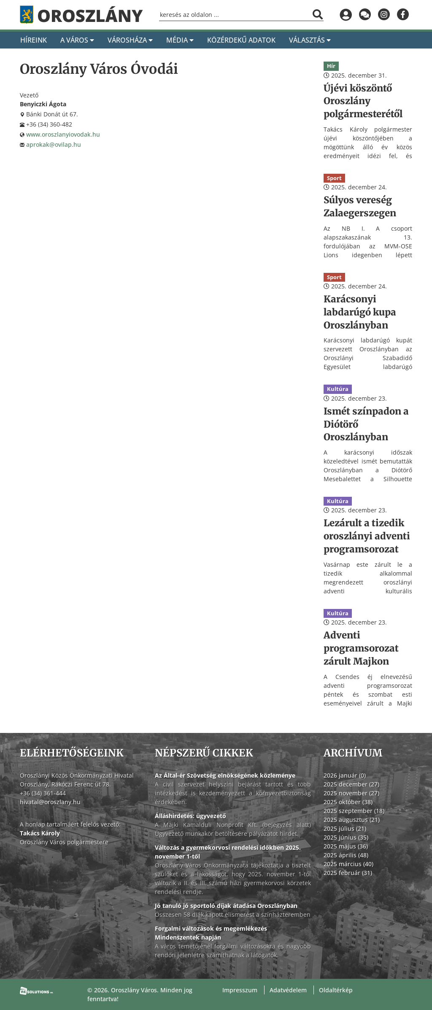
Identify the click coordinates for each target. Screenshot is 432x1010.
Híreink (33, 40)
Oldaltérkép (336, 990)
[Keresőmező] (241, 15)
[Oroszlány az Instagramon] (383, 14)
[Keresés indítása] (317, 14)
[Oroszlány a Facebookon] (402, 14)
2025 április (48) (346, 855)
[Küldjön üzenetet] (364, 14)
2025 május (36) (346, 846)
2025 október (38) (348, 802)
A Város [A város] (77, 40)
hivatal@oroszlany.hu (50, 802)
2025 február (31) (348, 873)
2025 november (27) (351, 793)
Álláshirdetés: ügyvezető (190, 816)
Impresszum (239, 990)
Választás (310, 40)
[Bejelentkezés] (345, 14)
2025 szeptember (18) (354, 811)
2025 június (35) (346, 837)
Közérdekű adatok (241, 40)
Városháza (130, 40)
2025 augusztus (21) (352, 820)
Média (180, 40)
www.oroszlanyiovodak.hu (63, 134)
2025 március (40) (348, 864)
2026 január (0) (345, 775)
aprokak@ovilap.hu (53, 144)
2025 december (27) (351, 784)
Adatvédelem (288, 990)
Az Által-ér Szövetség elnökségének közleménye (225, 775)
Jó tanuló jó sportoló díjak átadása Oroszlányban (226, 906)
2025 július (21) (345, 828)
